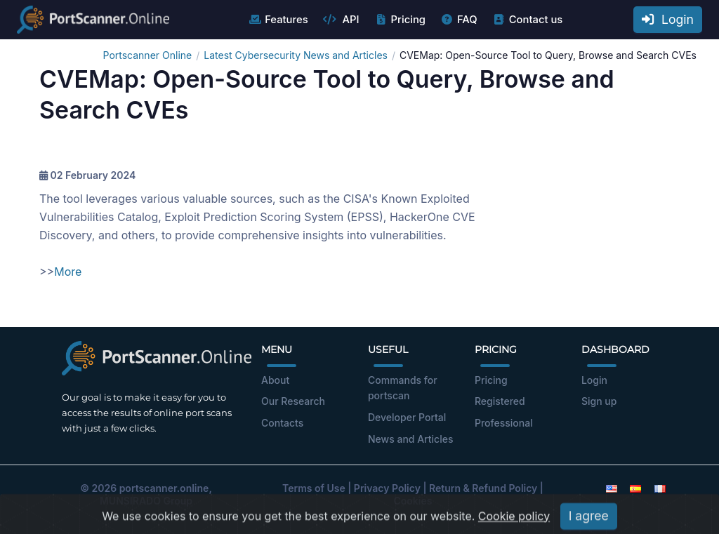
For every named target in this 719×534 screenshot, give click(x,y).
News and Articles (410, 439)
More (67, 272)
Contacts (282, 423)
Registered (500, 401)
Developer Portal (407, 417)
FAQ (458, 19)
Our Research (293, 401)
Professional (504, 423)
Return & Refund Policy (483, 488)
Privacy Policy (387, 488)
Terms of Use (313, 488)
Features (278, 19)
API (341, 19)
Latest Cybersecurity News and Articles (296, 55)
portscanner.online (164, 488)
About (275, 380)
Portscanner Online (147, 55)
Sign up (598, 401)
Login (668, 19)
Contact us (527, 19)
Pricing (400, 19)
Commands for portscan (402, 388)
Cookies (413, 501)
